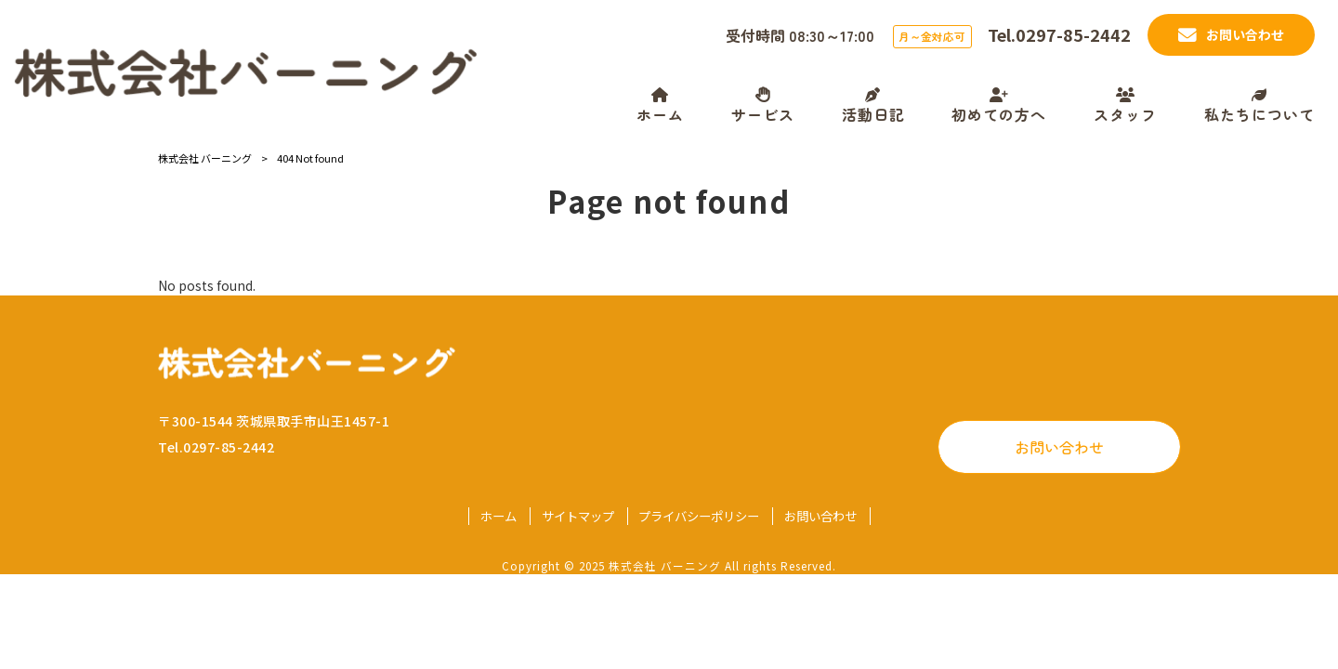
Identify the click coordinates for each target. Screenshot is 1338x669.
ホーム (498, 516)
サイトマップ (578, 516)
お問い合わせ (1059, 447)
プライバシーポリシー (698, 516)
